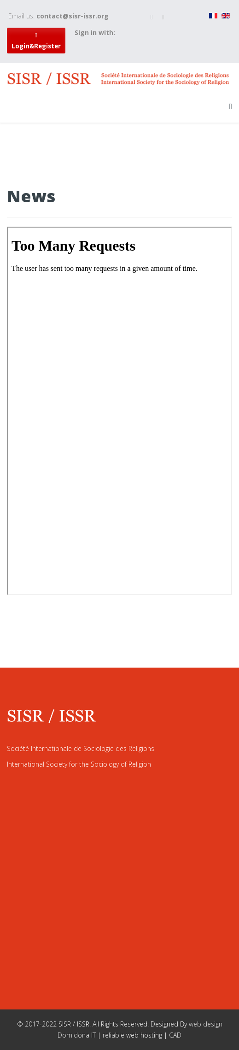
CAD (175, 1035)
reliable (114, 1035)
